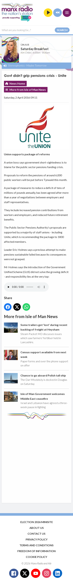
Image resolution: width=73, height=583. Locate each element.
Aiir (49, 563)
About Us (36, 527)
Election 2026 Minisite (36, 522)
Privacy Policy (37, 539)
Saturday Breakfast (35, 49)
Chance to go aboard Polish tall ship (43, 375)
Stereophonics (16, 65)
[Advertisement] (36, 459)
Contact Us (36, 533)
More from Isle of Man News (27, 89)
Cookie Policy (36, 556)
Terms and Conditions (36, 545)
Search (62, 30)
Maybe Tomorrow (36, 65)
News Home (17, 83)
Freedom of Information (36, 551)
